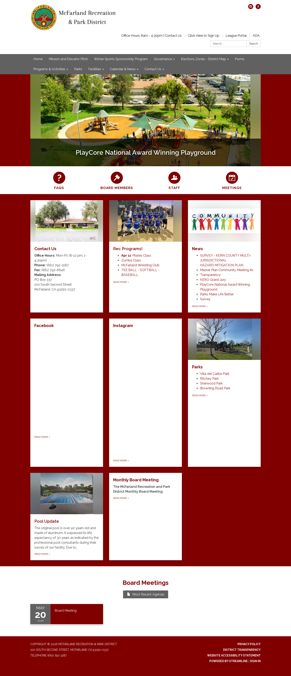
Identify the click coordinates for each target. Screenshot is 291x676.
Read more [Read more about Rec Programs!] (121, 282)
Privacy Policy (249, 644)
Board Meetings (146, 582)
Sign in (255, 661)
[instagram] (250, 8)
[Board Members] (116, 180)
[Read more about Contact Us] (66, 256)
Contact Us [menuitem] (152, 69)
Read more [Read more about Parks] (200, 395)
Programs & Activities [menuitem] (49, 69)
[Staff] (174, 180)
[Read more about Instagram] (145, 393)
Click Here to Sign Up (203, 36)
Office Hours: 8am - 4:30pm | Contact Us (151, 36)
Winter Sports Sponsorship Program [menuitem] (121, 59)
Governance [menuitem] (163, 59)
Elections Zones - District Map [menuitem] (203, 59)
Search (253, 43)
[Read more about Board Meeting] (66, 614)
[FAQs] (59, 180)
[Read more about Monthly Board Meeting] (145, 516)
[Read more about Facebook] (66, 393)
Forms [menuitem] (239, 59)
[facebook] (258, 8)
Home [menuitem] (38, 59)
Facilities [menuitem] (94, 69)
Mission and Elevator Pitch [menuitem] (68, 59)
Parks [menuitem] (78, 69)
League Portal (236, 36)
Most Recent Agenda (145, 594)
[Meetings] (232, 180)
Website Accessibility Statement (234, 655)
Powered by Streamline (228, 661)
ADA (256, 36)
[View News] (224, 226)
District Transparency (242, 649)
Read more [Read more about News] (200, 306)
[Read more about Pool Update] (66, 516)
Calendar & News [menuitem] (123, 69)
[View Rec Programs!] (145, 226)
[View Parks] (224, 344)
